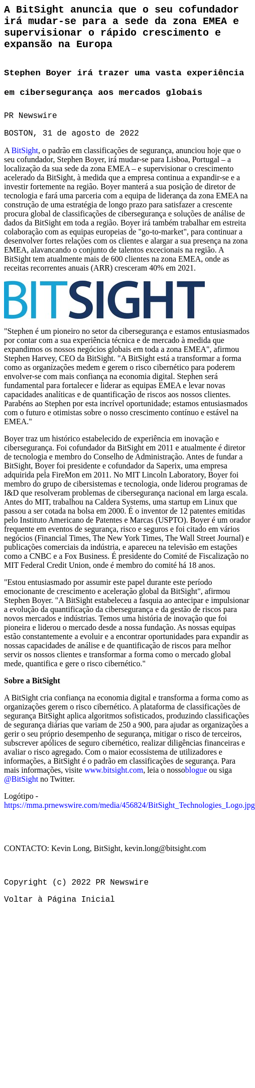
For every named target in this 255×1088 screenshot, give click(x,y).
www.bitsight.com (113, 770)
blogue (196, 770)
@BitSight (21, 779)
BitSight (25, 150)
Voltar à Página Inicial (59, 899)
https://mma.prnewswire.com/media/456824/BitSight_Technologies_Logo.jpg (129, 805)
